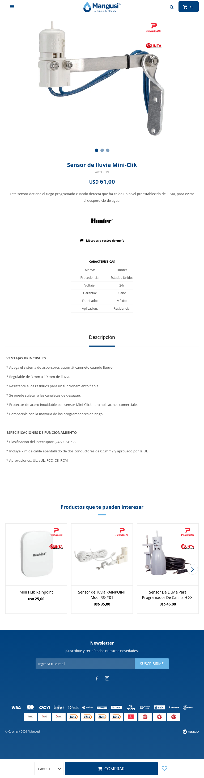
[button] (96, 150)
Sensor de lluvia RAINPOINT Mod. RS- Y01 (102, 595)
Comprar (114, 769)
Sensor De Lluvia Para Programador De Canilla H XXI (168, 595)
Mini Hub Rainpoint (36, 592)
